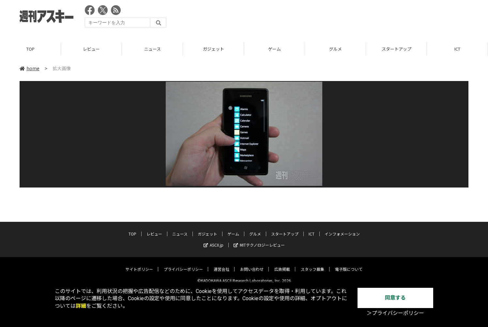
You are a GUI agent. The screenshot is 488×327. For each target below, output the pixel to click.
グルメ (335, 49)
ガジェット (213, 49)
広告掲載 (282, 264)
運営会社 (221, 264)
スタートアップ (396, 49)
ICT (457, 49)
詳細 (81, 306)
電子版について (348, 264)
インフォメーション (342, 229)
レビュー (91, 49)
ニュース (152, 49)
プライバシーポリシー (183, 264)
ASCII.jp (213, 240)
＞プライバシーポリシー (395, 313)
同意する (395, 298)
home (29, 68)
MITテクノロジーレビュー (259, 240)
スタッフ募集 (312, 264)
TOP (30, 49)
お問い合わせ (252, 264)
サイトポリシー (139, 264)
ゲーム (274, 49)
